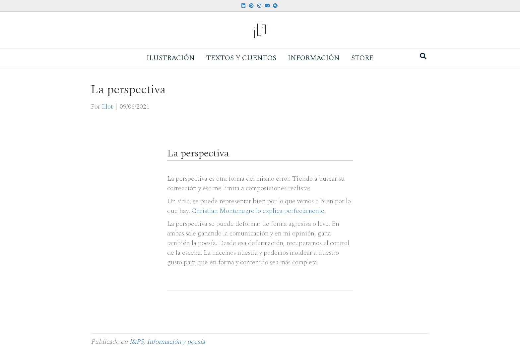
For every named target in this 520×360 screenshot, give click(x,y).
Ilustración (171, 58)
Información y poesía (176, 342)
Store (362, 58)
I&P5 (136, 342)
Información (314, 58)
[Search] (423, 56)
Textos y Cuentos (241, 58)
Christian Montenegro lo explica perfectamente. (259, 211)
